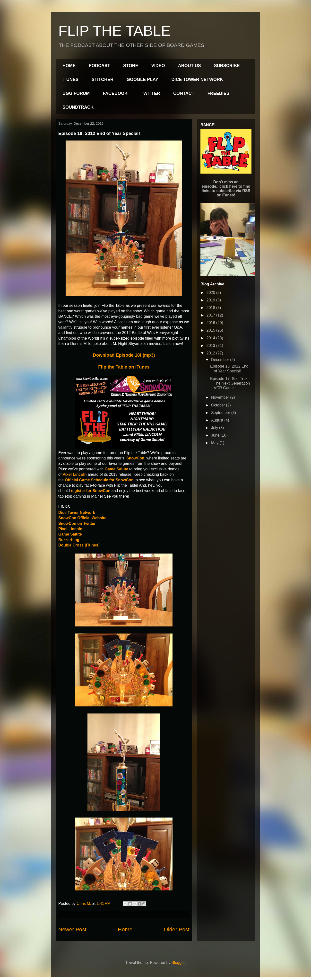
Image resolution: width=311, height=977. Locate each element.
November (220, 397)
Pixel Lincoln (70, 529)
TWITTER (150, 93)
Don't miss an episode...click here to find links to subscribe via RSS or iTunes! (226, 188)
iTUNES (70, 79)
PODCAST (99, 65)
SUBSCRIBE (227, 65)
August (217, 420)
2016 (211, 323)
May (215, 443)
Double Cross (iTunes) (79, 545)
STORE (130, 65)
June (216, 435)
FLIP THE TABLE (114, 31)
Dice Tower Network (76, 513)
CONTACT (183, 93)
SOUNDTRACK (78, 107)
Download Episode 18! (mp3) (124, 355)
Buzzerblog (68, 540)
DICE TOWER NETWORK (197, 79)
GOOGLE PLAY (142, 79)
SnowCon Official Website (82, 518)
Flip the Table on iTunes (123, 367)
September (221, 413)
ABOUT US (189, 65)
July (215, 428)
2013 (211, 345)
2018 (211, 308)
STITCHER (102, 79)
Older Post (177, 929)
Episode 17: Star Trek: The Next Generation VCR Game (230, 383)
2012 (211, 353)
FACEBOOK (115, 93)
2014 (211, 338)
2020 (211, 292)
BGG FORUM (76, 93)
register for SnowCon (91, 491)
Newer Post (72, 929)
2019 (211, 300)
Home (125, 929)
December (220, 360)
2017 (211, 315)
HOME (69, 65)
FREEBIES (218, 93)
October (218, 405)
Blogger (178, 962)
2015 (211, 330)
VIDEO (158, 65)
